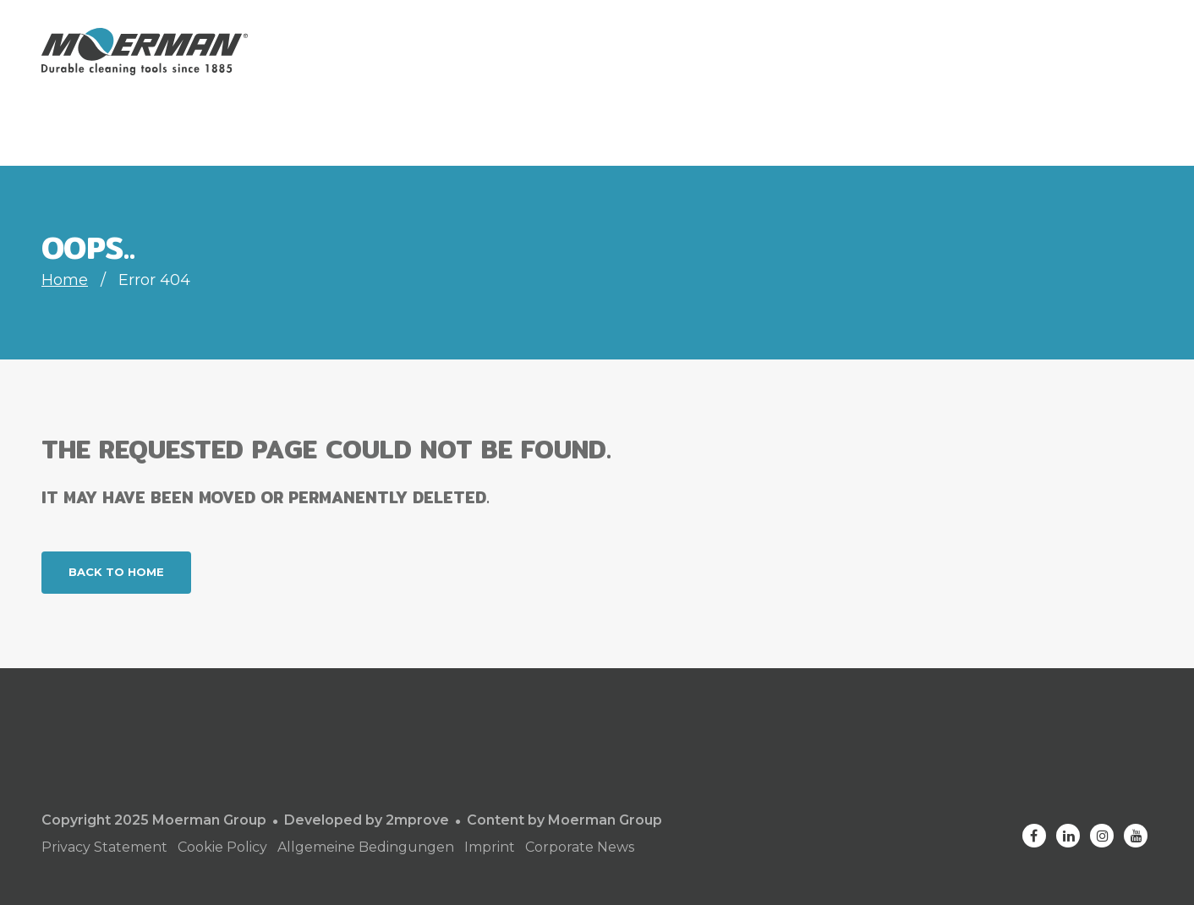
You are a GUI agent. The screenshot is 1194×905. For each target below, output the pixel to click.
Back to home (116, 572)
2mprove (417, 820)
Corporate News (579, 847)
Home (64, 280)
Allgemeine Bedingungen (365, 847)
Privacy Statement (104, 847)
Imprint (489, 847)
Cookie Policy (222, 847)
